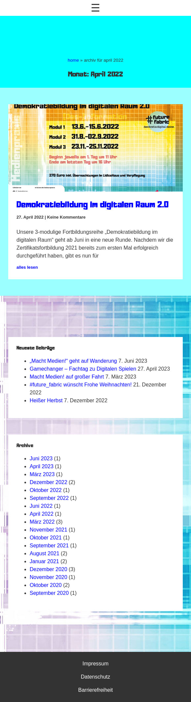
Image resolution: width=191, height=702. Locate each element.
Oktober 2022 (46, 490)
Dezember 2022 (48, 482)
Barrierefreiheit (95, 690)
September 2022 (49, 498)
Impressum (95, 663)
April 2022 (41, 514)
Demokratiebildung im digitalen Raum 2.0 (92, 205)
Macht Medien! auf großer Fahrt (67, 377)
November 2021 (48, 530)
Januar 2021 (44, 561)
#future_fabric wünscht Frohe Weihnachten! (81, 384)
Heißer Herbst (46, 400)
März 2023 (42, 474)
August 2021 (44, 553)
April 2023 (41, 466)
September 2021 (49, 545)
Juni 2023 (41, 458)
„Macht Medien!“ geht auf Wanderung (73, 361)
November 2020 (48, 577)
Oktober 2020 (46, 585)
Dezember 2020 (48, 569)
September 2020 (49, 593)
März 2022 (42, 522)
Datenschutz (95, 677)
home (73, 60)
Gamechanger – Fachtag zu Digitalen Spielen (83, 369)
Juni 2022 (41, 506)
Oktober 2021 (46, 537)
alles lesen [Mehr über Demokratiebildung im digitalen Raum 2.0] (27, 267)
